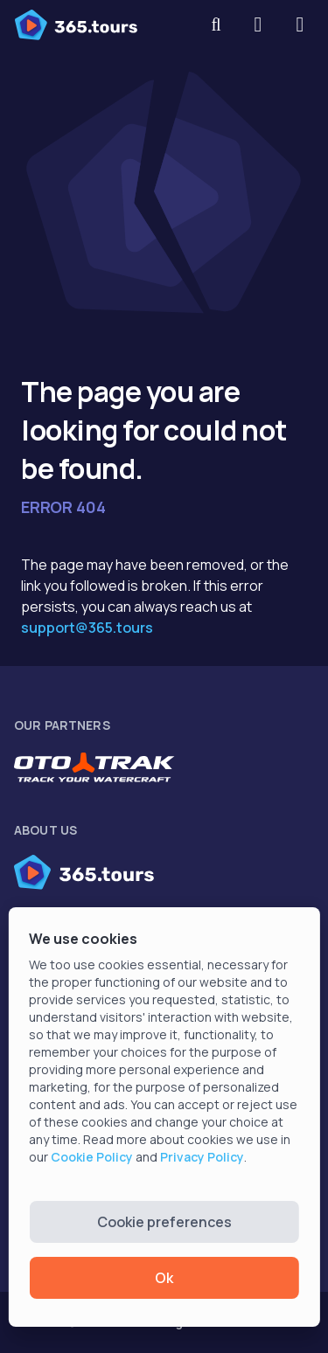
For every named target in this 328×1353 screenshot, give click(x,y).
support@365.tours (87, 627)
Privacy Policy (202, 1156)
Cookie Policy (92, 1156)
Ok (164, 1277)
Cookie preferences (164, 1222)
